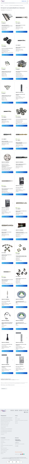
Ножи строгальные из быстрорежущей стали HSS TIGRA (7, 25)
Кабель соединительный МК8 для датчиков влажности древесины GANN (7, 323)
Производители (3, 442)
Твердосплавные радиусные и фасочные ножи (6, 255)
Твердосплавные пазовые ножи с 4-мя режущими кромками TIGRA (21, 256)
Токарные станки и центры (4, 424)
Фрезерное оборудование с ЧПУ (5, 421)
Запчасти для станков (4, 432)
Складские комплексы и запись (5, 439)
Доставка (16, 421)
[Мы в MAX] (16, 462)
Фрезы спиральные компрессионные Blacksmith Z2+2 (7, 141)
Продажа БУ (2, 434)
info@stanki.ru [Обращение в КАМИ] (17, 442)
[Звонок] (13, 462)
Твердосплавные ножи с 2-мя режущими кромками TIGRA (6, 71)
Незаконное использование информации (7, 445)
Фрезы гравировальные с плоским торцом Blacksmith (7, 280)
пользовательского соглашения (6, 458)
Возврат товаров (3, 452)
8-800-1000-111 (17, 439)
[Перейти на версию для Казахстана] (23, 454)
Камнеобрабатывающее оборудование (6, 431)
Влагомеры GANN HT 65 (19, 366)
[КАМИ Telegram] (25, 410)
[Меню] (27, 1)
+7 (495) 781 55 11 (18, 440)
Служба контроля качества (4, 449)
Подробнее (7, 31)
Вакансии (2, 453)
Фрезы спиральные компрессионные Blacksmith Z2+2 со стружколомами (21, 143)
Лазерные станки (3, 427)
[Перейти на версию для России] (20, 454)
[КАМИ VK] (24, 410)
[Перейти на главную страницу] (3, 1)
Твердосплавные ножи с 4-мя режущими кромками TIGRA (6, 96)
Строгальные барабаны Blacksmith (21, 119)
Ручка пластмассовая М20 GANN (7, 344)
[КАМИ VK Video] (12, 410)
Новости (2, 446)
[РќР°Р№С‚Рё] (1, 3)
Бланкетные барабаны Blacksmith (7, 48)
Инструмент (7, 5)
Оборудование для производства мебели (7, 420)
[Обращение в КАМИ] (9, 462)
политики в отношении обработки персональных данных (18, 457)
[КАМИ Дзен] (27, 410)
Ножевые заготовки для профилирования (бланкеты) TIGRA (21, 232)
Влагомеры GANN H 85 (19, 187)
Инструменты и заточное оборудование (6, 428)
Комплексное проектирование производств (21, 420)
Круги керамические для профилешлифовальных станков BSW (21, 302)
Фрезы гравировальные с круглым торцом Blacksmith (7, 189)
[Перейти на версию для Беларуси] (22, 454)
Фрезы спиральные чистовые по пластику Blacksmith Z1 (21, 164)
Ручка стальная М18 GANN (6, 301)
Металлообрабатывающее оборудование (6, 417)
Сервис (16, 417)
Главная (2, 5)
